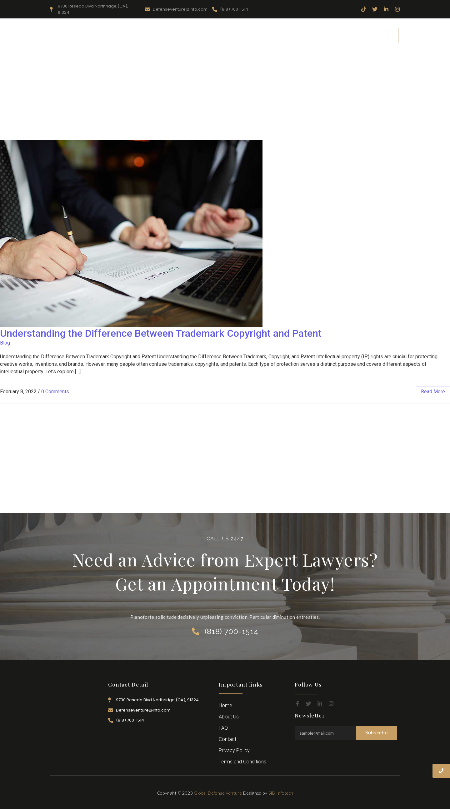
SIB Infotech (280, 793)
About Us (145, 35)
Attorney (248, 35)
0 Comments (55, 392)
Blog (5, 343)
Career (275, 35)
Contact (301, 35)
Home (117, 35)
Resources (178, 35)
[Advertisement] (225, 93)
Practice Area (213, 35)
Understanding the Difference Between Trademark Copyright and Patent (161, 333)
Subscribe (376, 733)
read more (433, 392)
